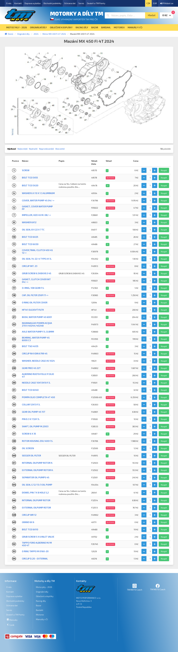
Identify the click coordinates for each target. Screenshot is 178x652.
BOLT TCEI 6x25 (30, 237)
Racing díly (41, 601)
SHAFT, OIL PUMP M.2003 (35, 426)
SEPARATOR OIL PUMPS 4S (35, 477)
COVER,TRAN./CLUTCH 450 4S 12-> (37, 251)
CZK (148, 3)
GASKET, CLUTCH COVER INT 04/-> (36, 280)
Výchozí (11, 149)
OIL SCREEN (28, 448)
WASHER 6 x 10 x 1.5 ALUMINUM (38, 193)
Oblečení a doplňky (44, 596)
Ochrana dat (70, 3)
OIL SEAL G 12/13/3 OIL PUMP (37, 484)
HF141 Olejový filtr (33, 309)
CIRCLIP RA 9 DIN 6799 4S (34, 353)
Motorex (40, 614)
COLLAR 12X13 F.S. (31, 404)
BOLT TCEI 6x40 (30, 390)
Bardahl (39, 610)
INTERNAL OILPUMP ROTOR (36, 500)
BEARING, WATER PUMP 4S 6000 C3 (36, 338)
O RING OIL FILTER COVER (34, 302)
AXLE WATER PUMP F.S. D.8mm (38, 331)
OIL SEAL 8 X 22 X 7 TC (33, 229)
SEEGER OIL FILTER (31, 455)
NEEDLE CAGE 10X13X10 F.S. (36, 382)
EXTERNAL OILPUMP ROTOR (36, 507)
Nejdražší (33, 149)
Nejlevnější (22, 149)
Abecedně (60, 149)
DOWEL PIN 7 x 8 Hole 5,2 (35, 492)
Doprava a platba (33, 3)
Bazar (38, 605)
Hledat (151, 15)
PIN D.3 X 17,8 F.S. (31, 419)
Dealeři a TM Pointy (96, 3)
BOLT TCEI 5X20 (30, 185)
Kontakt (18, 3)
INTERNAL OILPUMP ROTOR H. (37, 462)
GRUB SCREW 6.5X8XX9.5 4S (36, 273)
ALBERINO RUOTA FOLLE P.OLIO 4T (38, 375)
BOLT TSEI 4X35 (30, 346)
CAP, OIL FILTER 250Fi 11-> (35, 295)
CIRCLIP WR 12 (29, 515)
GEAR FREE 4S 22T (31, 368)
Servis (81, 3)
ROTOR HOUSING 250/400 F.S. (37, 441)
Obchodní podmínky (52, 3)
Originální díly (42, 591)
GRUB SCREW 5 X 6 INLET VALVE (38, 536)
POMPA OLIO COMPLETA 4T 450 (38, 397)
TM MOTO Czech (134, 587)
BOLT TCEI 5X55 (30, 177)
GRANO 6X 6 (28, 522)
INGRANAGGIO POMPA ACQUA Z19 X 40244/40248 (37, 324)
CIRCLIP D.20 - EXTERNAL (35, 558)
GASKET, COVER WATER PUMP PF (37, 207)
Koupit (164, 170)
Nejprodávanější (46, 149)
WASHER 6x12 (29, 222)
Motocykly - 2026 (44, 587)
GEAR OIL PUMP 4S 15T (33, 411)
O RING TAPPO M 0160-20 (35, 551)
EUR (155, 3)
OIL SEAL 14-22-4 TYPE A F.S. (37, 258)
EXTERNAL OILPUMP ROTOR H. (37, 470)
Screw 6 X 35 (29, 433)
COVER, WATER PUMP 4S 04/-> (38, 200)
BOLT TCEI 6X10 (30, 529)
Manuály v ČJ (42, 619)
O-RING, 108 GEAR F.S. (33, 288)
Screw (25, 170)
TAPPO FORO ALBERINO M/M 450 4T (37, 543)
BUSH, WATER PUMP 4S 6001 (37, 317)
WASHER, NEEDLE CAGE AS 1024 (38, 360)
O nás (8, 3)
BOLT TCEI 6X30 (30, 244)
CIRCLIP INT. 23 (29, 266)
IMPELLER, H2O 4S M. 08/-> (36, 215)
